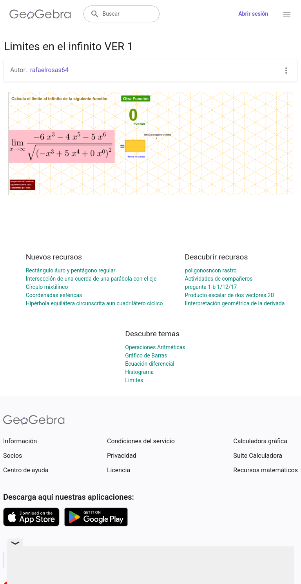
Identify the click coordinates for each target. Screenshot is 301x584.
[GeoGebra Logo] (40, 14)
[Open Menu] (287, 14)
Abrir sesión (253, 14)
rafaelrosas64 (49, 70)
